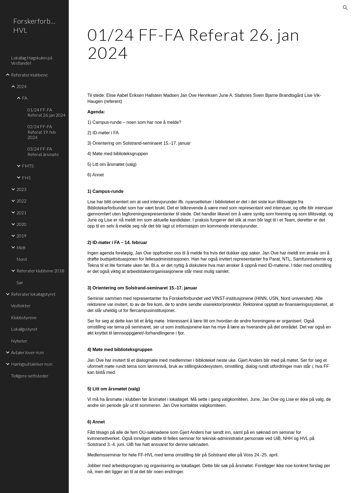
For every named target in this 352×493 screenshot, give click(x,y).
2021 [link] (21, 212)
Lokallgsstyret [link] (24, 329)
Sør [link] (19, 282)
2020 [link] (21, 224)
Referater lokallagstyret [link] (33, 294)
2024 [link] (21, 86)
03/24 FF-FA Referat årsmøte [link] (43, 151)
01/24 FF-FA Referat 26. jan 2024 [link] (46, 112)
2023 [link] (21, 189)
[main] (210, 43)
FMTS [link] (28, 165)
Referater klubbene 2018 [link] (40, 270)
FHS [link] (26, 177)
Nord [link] (21, 259)
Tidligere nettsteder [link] (29, 375)
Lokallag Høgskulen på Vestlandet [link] (31, 60)
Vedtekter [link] (21, 305)
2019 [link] (21, 235)
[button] (345, 7)
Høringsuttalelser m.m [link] (31, 363)
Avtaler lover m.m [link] (27, 352)
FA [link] (24, 97)
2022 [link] (21, 200)
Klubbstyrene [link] (24, 317)
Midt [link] (21, 247)
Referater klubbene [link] (29, 74)
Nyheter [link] (19, 340)
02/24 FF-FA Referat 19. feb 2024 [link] (42, 132)
